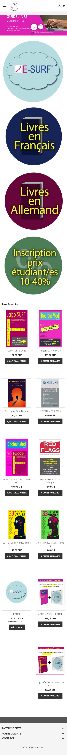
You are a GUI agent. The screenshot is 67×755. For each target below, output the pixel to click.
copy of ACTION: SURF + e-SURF (50, 684)
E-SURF (16, 614)
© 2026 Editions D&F (33, 747)
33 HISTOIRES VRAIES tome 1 (17, 544)
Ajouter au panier (17, 361)
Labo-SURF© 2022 (17, 350)
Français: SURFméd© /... (50, 350)
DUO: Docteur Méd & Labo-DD (16, 481)
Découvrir (16, 627)
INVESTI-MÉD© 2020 (50, 411)
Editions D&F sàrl (12, 26)
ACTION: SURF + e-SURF (50, 614)
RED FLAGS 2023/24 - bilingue (50, 481)
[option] (33, 25)
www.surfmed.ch (26, 28)
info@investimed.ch (13, 28)
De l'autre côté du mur (17, 411)
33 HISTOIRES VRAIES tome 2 (50, 544)
